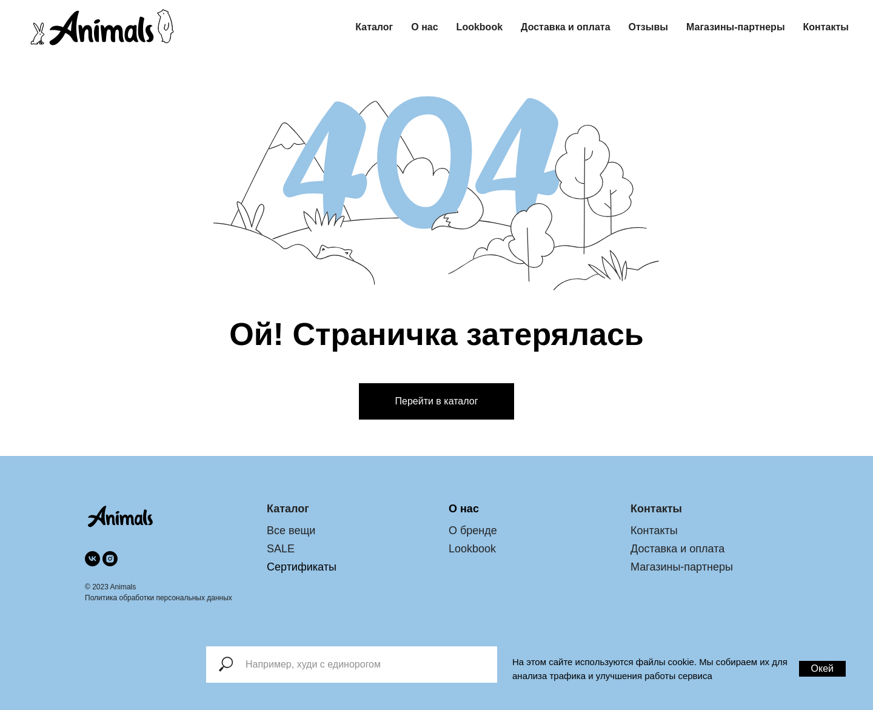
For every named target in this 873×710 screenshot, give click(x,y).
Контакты (826, 27)
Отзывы (648, 27)
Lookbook (480, 27)
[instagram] (110, 558)
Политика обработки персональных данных (158, 598)
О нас (424, 27)
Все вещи (291, 530)
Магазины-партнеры (735, 27)
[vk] (92, 558)
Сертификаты (301, 567)
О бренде (473, 530)
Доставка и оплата (565, 27)
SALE (281, 549)
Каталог (374, 27)
